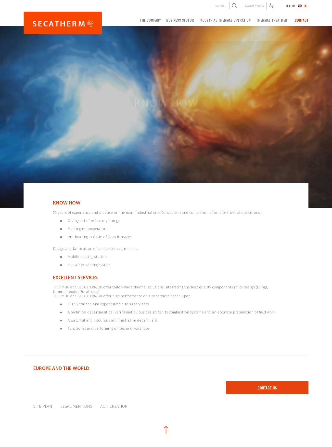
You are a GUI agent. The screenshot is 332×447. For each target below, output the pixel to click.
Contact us (267, 387)
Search (234, 5)
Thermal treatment (272, 20)
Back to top (166, 429)
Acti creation (114, 406)
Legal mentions (76, 406)
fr (293, 6)
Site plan (42, 406)
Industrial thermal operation (225, 20)
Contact (301, 20)
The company (150, 20)
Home (145, 91)
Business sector (180, 20)
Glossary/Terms (254, 5)
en (305, 6)
